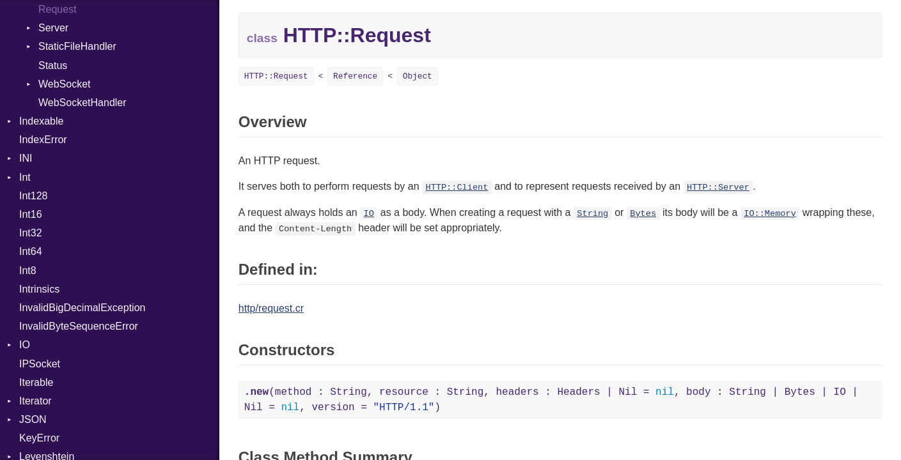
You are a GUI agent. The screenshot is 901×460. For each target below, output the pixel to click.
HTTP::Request (276, 76)
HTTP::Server (718, 187)
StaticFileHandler (77, 46)
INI (25, 158)
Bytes (643, 213)
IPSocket (39, 363)
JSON (33, 419)
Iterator (35, 400)
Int (25, 177)
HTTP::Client (456, 187)
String (592, 213)
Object (417, 76)
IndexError (43, 139)
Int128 (33, 195)
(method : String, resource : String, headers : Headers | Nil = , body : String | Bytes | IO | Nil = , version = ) (551, 400)
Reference (355, 76)
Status (52, 65)
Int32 (30, 232)
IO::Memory (770, 213)
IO (24, 344)
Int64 (30, 251)
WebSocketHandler (82, 102)
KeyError (39, 438)
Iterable (36, 382)
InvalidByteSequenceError (78, 326)
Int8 (27, 270)
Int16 (30, 214)
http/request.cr (271, 308)
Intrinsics (39, 289)
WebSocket (64, 84)
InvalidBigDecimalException (82, 307)
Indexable (41, 121)
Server (53, 27)
